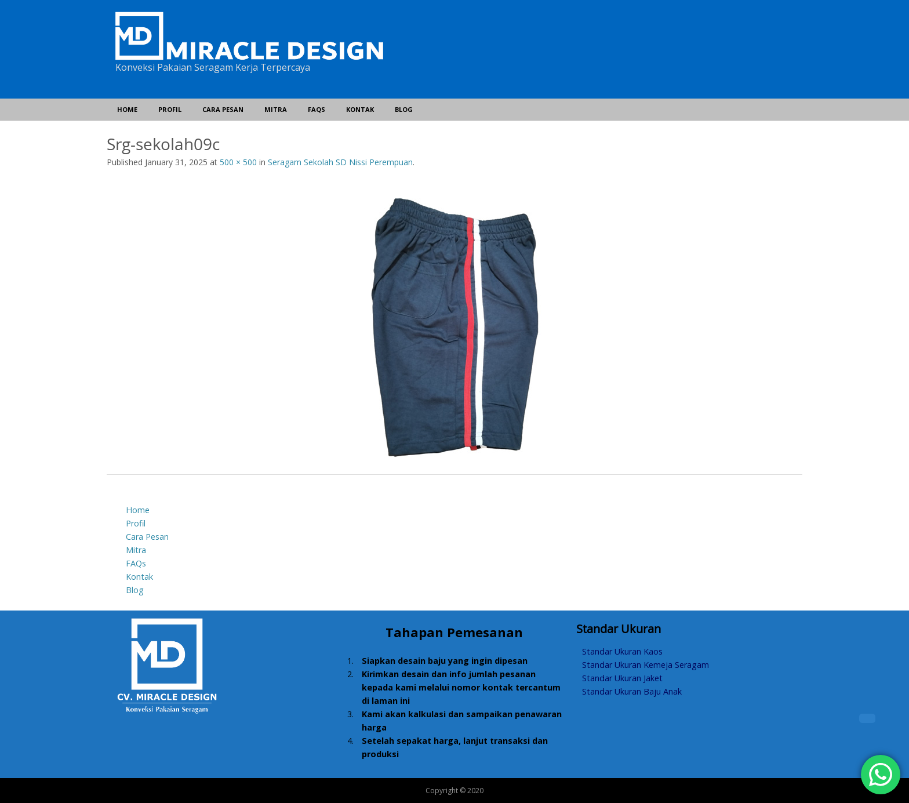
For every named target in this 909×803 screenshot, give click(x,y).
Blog (404, 109)
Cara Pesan (222, 109)
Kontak (360, 109)
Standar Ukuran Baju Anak (632, 691)
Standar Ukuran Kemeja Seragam (645, 664)
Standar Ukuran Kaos (622, 651)
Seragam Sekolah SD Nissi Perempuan (340, 162)
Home (127, 109)
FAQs (316, 109)
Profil (169, 109)
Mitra (275, 109)
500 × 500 (238, 162)
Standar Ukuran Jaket (622, 678)
